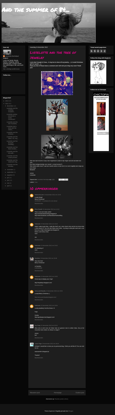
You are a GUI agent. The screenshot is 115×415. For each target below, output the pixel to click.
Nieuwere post (35, 392)
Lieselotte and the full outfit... (12, 152)
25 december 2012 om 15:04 (49, 305)
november (10, 169)
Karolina (37, 258)
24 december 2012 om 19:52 (54, 291)
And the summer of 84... (36, 9)
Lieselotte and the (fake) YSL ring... (12, 137)
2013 (7, 101)
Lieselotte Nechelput (12, 56)
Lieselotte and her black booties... (12, 148)
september (10, 172)
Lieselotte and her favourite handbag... (12, 142)
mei (8, 183)
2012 (7, 103)
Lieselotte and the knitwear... (12, 133)
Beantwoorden (39, 203)
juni (8, 180)
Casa (35, 182)
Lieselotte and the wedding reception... (12, 110)
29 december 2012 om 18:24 (50, 343)
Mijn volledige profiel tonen (11, 69)
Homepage (57, 392)
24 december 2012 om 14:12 (51, 209)
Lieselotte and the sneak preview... (12, 156)
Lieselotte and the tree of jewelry (12, 122)
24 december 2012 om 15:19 (49, 224)
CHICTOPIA (101, 94)
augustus (10, 175)
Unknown (38, 224)
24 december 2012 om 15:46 (48, 258)
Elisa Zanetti (38, 209)
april (8, 186)
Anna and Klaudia (40, 291)
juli (8, 177)
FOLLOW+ (102, 133)
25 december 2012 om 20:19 (49, 325)
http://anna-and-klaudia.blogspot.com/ (45, 297)
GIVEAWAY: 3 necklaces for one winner (46, 201)
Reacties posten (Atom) (61, 399)
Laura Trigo (38, 343)
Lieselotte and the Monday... (12, 165)
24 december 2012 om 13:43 (52, 194)
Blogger (71, 411)
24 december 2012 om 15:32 (49, 245)
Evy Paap (37, 325)
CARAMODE (38, 268)
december (10, 106)
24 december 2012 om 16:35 (49, 276)
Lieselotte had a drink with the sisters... (11, 128)
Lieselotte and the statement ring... (12, 161)
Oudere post (80, 392)
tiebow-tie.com (39, 194)
